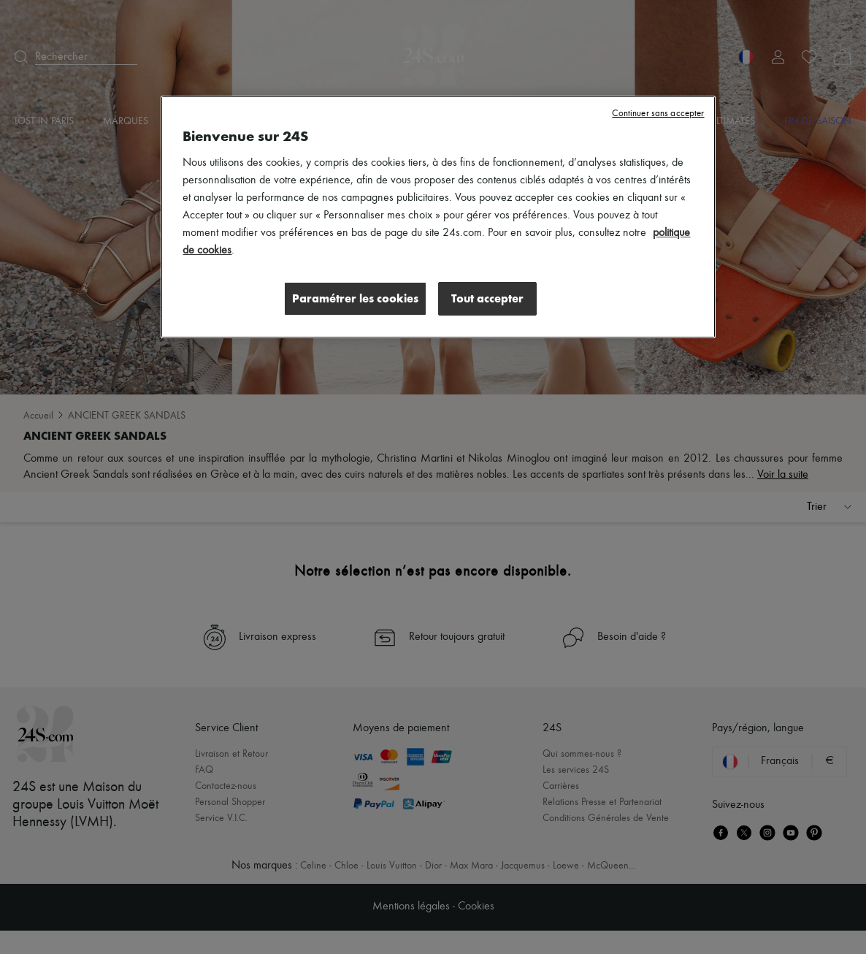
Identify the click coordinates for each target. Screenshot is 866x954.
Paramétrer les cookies (355, 298)
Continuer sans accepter (658, 113)
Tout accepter (487, 298)
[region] (438, 217)
